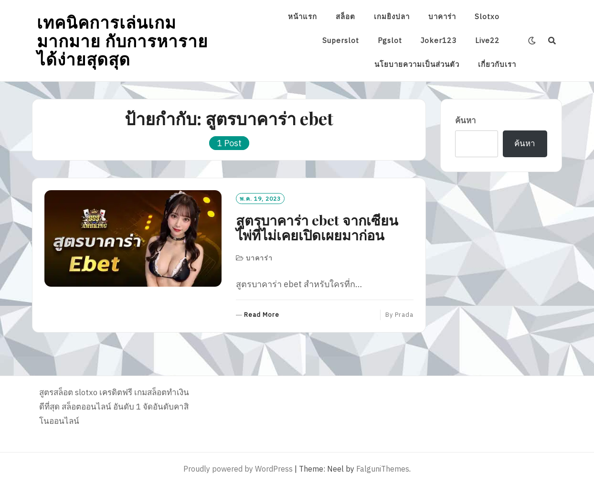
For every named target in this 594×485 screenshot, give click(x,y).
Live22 (487, 40)
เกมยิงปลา (392, 16)
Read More (261, 315)
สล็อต (345, 16)
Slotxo (487, 16)
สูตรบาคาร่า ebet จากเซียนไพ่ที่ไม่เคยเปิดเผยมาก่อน (317, 227)
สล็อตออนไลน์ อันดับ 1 (101, 406)
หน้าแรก (302, 16)
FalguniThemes (382, 469)
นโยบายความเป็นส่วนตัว (416, 64)
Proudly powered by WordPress (238, 469)
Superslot (340, 40)
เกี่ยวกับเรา (497, 64)
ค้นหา (465, 120)
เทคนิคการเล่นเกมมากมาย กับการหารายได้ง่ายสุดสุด (122, 40)
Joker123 (438, 40)
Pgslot (390, 40)
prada (404, 315)
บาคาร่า (442, 16)
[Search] (552, 41)
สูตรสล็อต (56, 392)
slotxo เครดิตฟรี (103, 392)
